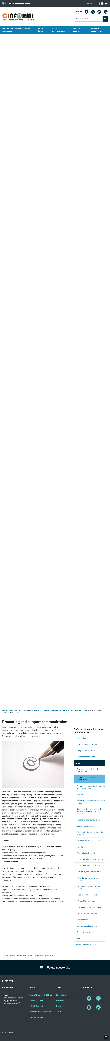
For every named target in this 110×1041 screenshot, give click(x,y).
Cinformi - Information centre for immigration (16, 29)
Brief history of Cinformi (87, 744)
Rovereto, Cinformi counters (89, 871)
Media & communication (58, 29)
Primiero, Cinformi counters (89, 913)
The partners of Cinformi (87, 750)
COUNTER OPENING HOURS (13, 998)
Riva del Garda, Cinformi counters (88, 879)
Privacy (78, 938)
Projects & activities (77, 29)
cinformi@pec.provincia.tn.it (41, 1011)
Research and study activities (89, 840)
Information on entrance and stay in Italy (91, 801)
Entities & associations (96, 29)
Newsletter (60, 1000)
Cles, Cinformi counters (87, 894)
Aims (87, 710)
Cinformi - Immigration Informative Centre (20, 710)
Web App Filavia (13, 1003)
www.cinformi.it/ (37, 1017)
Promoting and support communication (86, 778)
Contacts (79, 846)
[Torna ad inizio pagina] (106, 1037)
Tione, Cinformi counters (88, 901)
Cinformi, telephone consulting (90, 859)
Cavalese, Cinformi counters (89, 907)
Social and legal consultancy (88, 819)
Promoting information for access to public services (91, 787)
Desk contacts (82, 919)
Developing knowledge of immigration (87, 770)
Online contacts (83, 932)
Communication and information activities (90, 833)
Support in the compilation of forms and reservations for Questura (89, 811)
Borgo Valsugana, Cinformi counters (89, 887)
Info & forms (40, 29)
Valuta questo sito (55, 967)
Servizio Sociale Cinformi (87, 925)
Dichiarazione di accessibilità (87, 944)
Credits (58, 1006)
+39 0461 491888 (37, 1000)
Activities (79, 794)
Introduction (80, 738)
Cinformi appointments (86, 853)
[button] (90, 3)
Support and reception (86, 825)
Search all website (82, 19)
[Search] (105, 19)
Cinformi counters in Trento (89, 865)
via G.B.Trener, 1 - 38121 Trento (42, 995)
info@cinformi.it (37, 1006)
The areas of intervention (87, 756)
